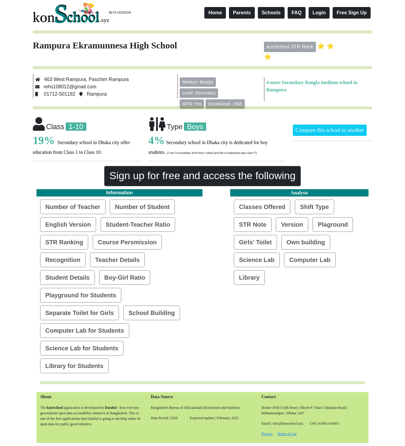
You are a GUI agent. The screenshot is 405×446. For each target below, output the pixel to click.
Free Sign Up (352, 12)
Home (215, 12)
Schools (271, 12)
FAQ (297, 12)
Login (319, 12)
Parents (242, 12)
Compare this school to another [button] (330, 130)
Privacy (267, 434)
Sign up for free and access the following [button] (202, 175)
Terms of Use (286, 434)
